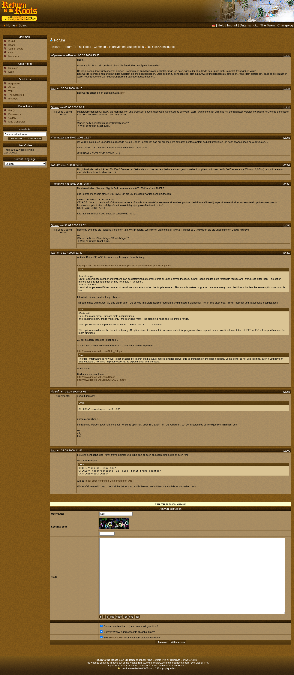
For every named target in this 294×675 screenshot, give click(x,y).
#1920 (286, 55)
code (119, 616)
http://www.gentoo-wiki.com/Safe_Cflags (99, 351)
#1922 (286, 107)
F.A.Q (11, 110)
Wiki (10, 91)
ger (137, 616)
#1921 (286, 88)
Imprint (232, 25)
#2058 (286, 391)
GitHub (12, 87)
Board (23, 25)
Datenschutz (249, 25)
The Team (267, 25)
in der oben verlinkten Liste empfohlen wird (108, 480)
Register (13, 68)
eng (131, 616)
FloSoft (55, 391)
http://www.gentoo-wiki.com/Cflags (96, 377)
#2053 (286, 137)
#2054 (286, 165)
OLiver (55, 107)
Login (11, 71)
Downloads (14, 114)
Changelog (285, 25)
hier (122, 92)
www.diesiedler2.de (154, 662)
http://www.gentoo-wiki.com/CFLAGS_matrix (101, 379)
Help (221, 25)
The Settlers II (16, 94)
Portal (11, 41)
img (112, 616)
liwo (53, 88)
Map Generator (16, 121)
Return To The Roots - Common (84, 46)
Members (13, 56)
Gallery (12, 118)
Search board (15, 48)
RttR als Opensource (161, 46)
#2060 (286, 450)
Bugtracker (14, 83)
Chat (11, 52)
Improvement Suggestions (126, 46)
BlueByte (13, 98)
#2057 (286, 252)
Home (10, 25)
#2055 (286, 184)
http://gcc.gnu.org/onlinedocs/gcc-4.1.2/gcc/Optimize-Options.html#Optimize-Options (124, 265)
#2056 (286, 225)
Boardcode (115, 637)
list (125, 616)
